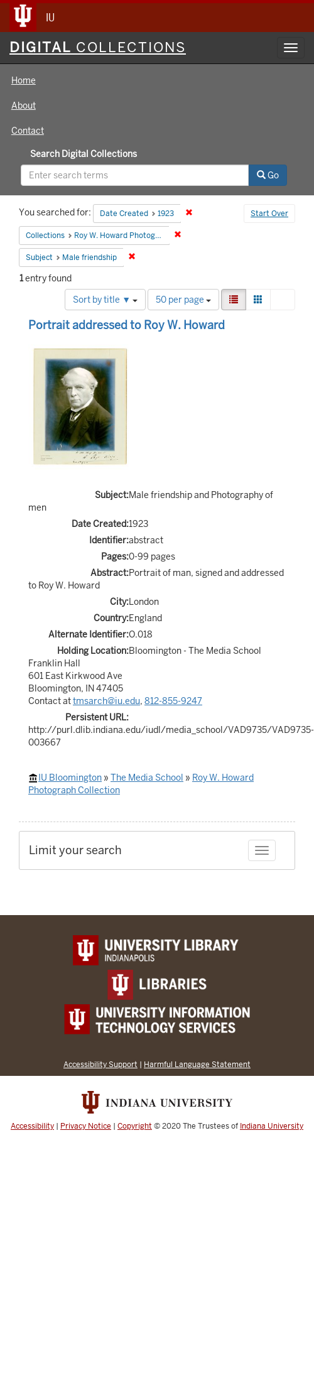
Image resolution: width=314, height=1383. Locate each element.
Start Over (269, 214)
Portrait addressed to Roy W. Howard (126, 325)
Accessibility (32, 1126)
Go (268, 175)
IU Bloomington (70, 777)
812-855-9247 (173, 701)
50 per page (183, 299)
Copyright (134, 1126)
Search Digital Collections (83, 154)
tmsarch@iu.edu (106, 701)
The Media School (147, 777)
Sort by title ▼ (105, 299)
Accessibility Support (100, 1064)
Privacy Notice (85, 1126)
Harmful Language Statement (197, 1064)
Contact (27, 130)
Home (23, 80)
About (23, 105)
